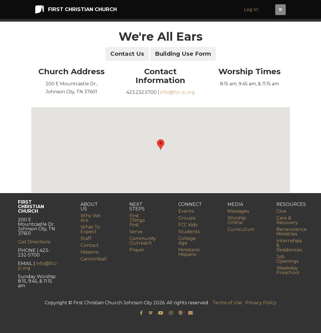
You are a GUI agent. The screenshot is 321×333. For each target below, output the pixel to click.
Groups (186, 218)
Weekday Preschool (287, 270)
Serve (135, 231)
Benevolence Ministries (291, 232)
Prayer (136, 250)
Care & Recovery (287, 220)
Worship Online (236, 220)
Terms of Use (227, 302)
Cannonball (93, 259)
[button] (160, 144)
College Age (187, 241)
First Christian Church (75, 11)
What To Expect (90, 229)
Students (189, 231)
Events (186, 211)
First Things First (137, 220)
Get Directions (34, 242)
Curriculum (240, 229)
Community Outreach (142, 241)
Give (281, 211)
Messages (238, 211)
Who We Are (90, 218)
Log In (252, 11)
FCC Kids (187, 224)
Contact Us (127, 53)
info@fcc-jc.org (177, 92)
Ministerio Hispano (189, 252)
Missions (89, 252)
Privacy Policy (261, 302)
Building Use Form (183, 53)
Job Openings (287, 259)
